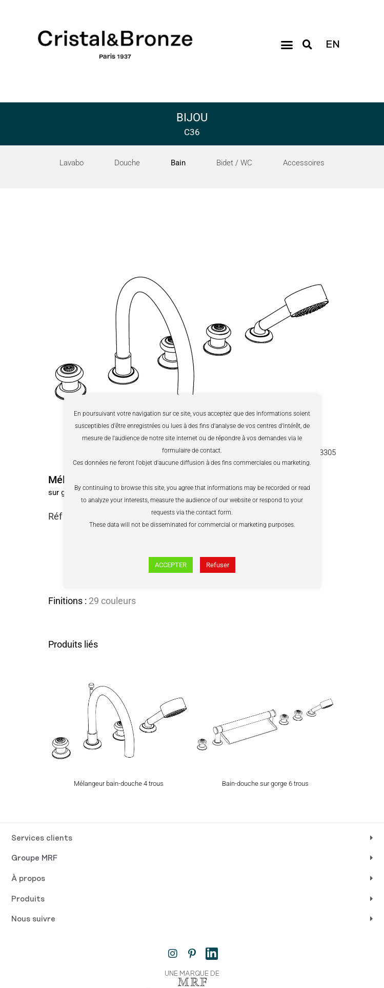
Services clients (41, 838)
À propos (28, 879)
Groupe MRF (34, 858)
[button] (286, 44)
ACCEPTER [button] (171, 565)
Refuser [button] (217, 565)
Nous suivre (33, 919)
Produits (28, 899)
